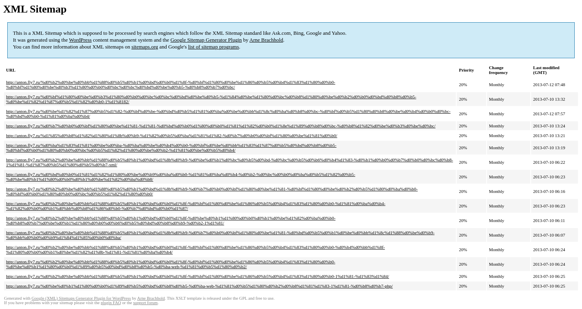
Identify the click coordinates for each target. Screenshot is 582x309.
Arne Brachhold (266, 40)
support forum (145, 303)
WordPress (80, 40)
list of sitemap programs (213, 47)
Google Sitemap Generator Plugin (206, 40)
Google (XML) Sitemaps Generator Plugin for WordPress (81, 298)
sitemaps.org (144, 47)
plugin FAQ (111, 303)
